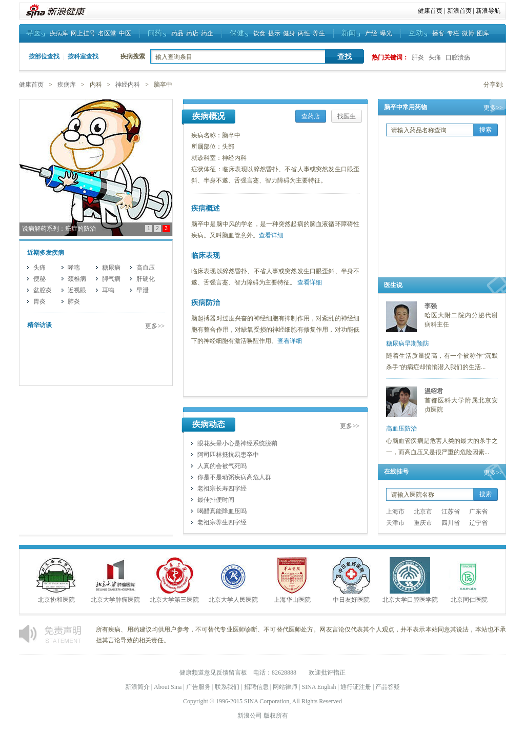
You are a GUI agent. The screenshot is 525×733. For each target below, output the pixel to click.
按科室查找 (83, 56)
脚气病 (111, 278)
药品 (177, 33)
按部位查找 (44, 56)
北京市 (423, 511)
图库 (483, 33)
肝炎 (418, 57)
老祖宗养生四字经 (222, 522)
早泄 (142, 290)
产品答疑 (387, 686)
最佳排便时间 (215, 499)
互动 (416, 33)
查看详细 (271, 235)
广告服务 (198, 686)
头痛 (435, 57)
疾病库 (59, 33)
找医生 (346, 116)
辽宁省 (478, 522)
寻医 (33, 33)
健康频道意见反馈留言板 (213, 672)
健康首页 (430, 10)
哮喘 (74, 267)
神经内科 (127, 84)
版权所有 (276, 715)
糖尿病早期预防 (407, 343)
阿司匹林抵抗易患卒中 (228, 454)
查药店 (310, 116)
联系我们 (227, 686)
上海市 (395, 511)
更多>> (155, 326)
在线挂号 (396, 471)
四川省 (450, 522)
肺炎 (74, 301)
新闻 (348, 33)
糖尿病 (111, 267)
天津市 (395, 522)
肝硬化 (145, 278)
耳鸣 (108, 290)
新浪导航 (488, 10)
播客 (438, 33)
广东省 (478, 511)
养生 (319, 33)
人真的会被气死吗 (222, 466)
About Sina (167, 686)
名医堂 (107, 33)
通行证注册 (355, 686)
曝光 (386, 33)
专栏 (453, 33)
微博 (468, 33)
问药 (155, 33)
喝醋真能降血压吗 (222, 511)
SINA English (318, 686)
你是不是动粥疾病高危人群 (234, 477)
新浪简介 (137, 686)
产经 (371, 33)
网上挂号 (83, 33)
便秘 (39, 278)
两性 (304, 33)
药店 (192, 33)
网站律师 (285, 686)
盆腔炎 (42, 290)
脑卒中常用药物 (405, 107)
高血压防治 (401, 428)
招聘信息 (256, 686)
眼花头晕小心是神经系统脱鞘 (237, 443)
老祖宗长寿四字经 (222, 488)
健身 (289, 33)
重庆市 (423, 522)
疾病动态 (208, 424)
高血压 (145, 267)
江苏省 (450, 511)
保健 (237, 33)
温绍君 (434, 391)
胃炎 (39, 301)
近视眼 (77, 290)
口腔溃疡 (458, 57)
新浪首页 (459, 10)
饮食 (259, 33)
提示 (274, 33)
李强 (431, 306)
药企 (207, 33)
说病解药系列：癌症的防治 (59, 228)
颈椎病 (77, 278)
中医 (125, 33)
